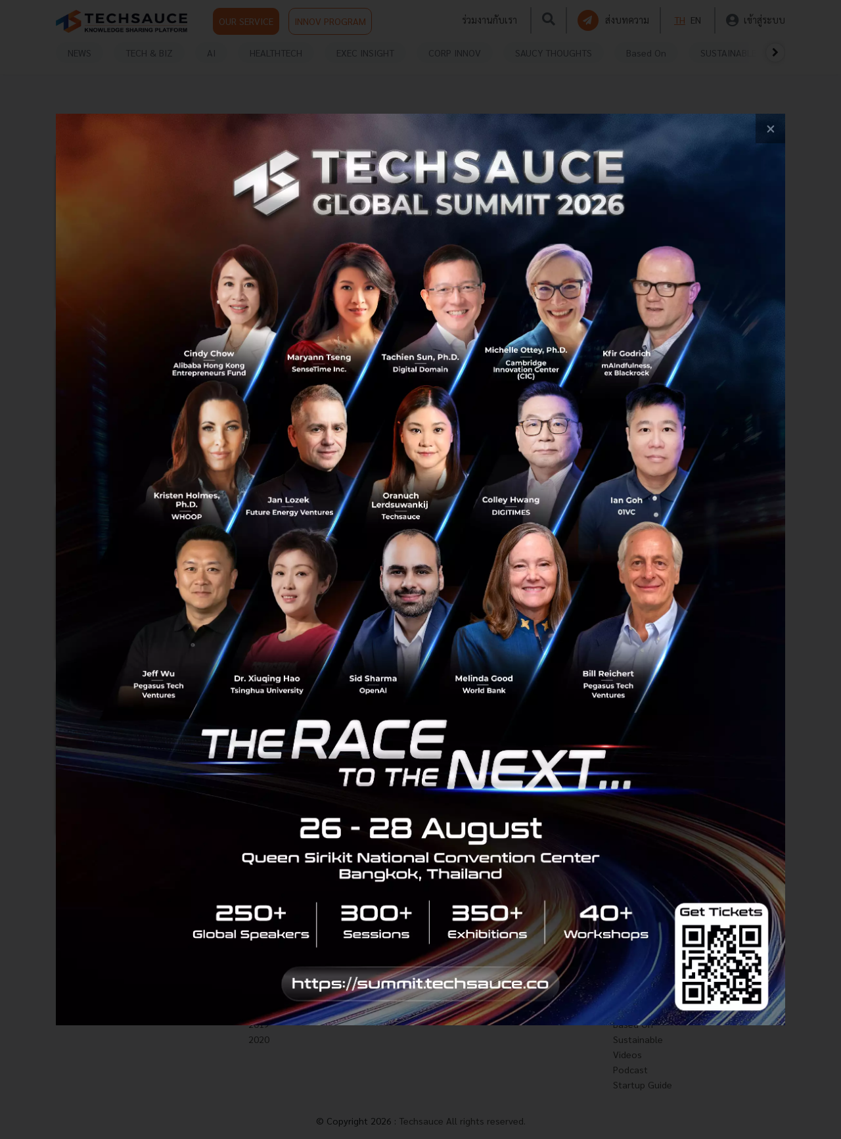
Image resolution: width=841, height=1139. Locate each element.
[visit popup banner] (420, 569)
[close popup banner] (770, 128)
